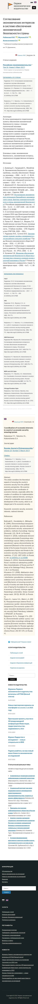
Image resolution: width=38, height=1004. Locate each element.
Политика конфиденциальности (11, 943)
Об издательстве (7, 871)
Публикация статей (16, 653)
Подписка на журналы (17, 668)
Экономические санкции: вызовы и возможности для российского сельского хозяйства (18, 236)
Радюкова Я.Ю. (9, 37)
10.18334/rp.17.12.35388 (18, 558)
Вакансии (5, 879)
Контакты (5, 882)
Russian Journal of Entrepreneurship (18, 448)
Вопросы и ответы (7, 940)
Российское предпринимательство (17, 65)
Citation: (7, 455)
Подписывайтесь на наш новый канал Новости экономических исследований (20, 753)
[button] (34, 7)
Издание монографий (17, 658)
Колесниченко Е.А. (10, 41)
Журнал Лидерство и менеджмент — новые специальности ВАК (16, 739)
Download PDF (18, 422)
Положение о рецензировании (11, 935)
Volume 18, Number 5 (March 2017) (17, 451)
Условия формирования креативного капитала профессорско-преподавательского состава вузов (21, 840)
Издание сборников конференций (21, 663)
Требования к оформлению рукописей (13, 932)
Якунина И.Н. (23, 37)
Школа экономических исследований (13, 874)
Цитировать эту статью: (12, 77)
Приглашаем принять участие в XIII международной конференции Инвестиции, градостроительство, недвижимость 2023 (20, 724)
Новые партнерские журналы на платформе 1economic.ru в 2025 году (21, 707)
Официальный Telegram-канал (19, 642)
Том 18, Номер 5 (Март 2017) (14, 67)
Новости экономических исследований (14, 876)
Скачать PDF (21, 55)
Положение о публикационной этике (13, 938)
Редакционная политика (9, 930)
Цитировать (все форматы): (14, 274)
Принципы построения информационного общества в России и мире (21, 810)
